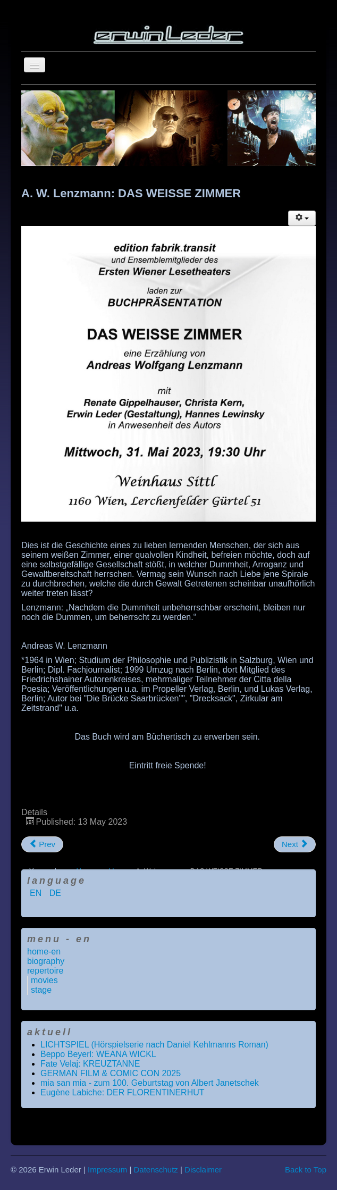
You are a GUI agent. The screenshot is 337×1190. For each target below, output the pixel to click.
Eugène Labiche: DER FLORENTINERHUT (122, 1092)
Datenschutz (155, 1169)
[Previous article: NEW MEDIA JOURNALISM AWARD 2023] (42, 844)
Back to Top (305, 1169)
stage (41, 989)
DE (55, 893)
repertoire (45, 970)
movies (44, 980)
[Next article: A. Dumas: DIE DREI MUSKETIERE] (295, 844)
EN (37, 893)
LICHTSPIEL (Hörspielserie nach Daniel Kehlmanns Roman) (154, 1044)
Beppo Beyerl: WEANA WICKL (98, 1054)
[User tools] (302, 218)
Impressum (107, 1169)
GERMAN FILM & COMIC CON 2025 (110, 1073)
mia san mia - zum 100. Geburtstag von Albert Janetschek (149, 1082)
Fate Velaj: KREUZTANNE (90, 1063)
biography (45, 961)
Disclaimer (203, 1169)
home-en (44, 951)
